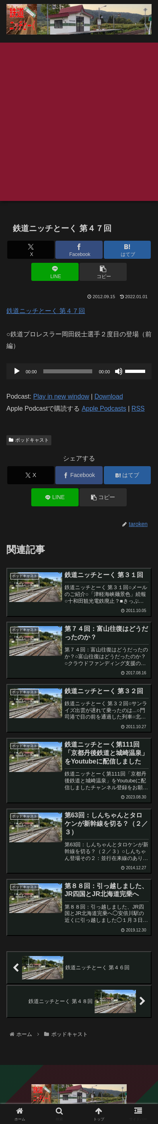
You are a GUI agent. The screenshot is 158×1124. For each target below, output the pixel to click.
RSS (138, 408)
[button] (103, 272)
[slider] (68, 371)
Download (108, 396)
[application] (79, 371)
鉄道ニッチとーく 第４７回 (45, 310)
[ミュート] (119, 371)
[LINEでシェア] (55, 272)
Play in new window (61, 396)
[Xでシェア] (31, 250)
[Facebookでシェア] (79, 250)
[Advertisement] (79, 122)
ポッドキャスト (29, 440)
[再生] (17, 371)
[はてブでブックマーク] (127, 250)
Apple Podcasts (104, 408)
